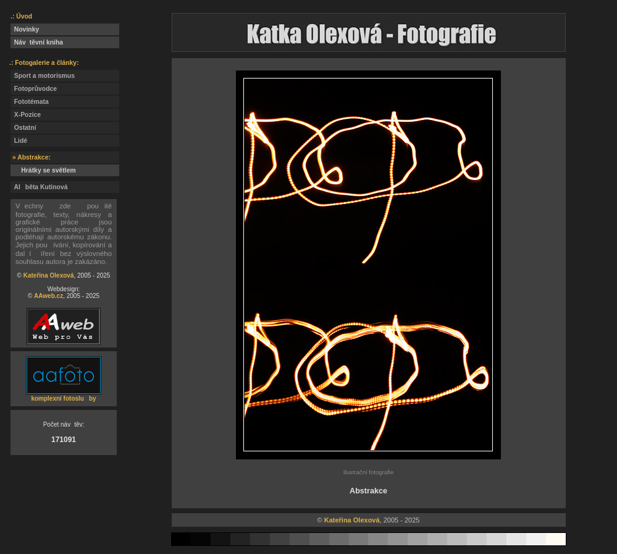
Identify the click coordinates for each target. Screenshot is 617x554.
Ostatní (23, 127)
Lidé (18, 140)
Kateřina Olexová (48, 275)
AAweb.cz (48, 295)
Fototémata (29, 101)
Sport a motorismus (42, 75)
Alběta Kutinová (38, 187)
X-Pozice (25, 114)
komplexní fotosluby (63, 398)
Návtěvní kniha (36, 42)
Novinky (24, 29)
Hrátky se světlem (43, 170)
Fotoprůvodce (33, 88)
